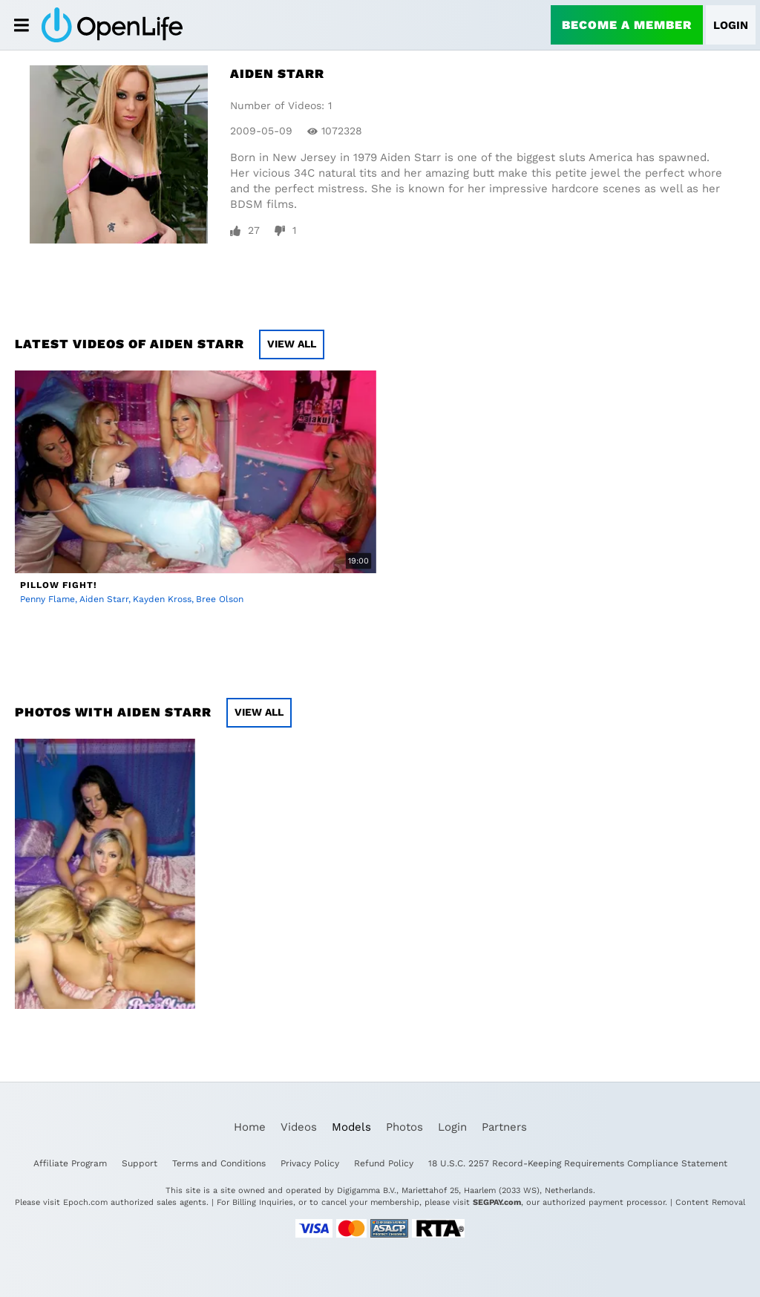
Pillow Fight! (58, 585)
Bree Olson (219, 599)
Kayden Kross (162, 599)
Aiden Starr (103, 599)
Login (730, 25)
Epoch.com (85, 1202)
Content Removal (710, 1202)
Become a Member (627, 25)
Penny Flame (47, 599)
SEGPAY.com (497, 1202)
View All (291, 344)
